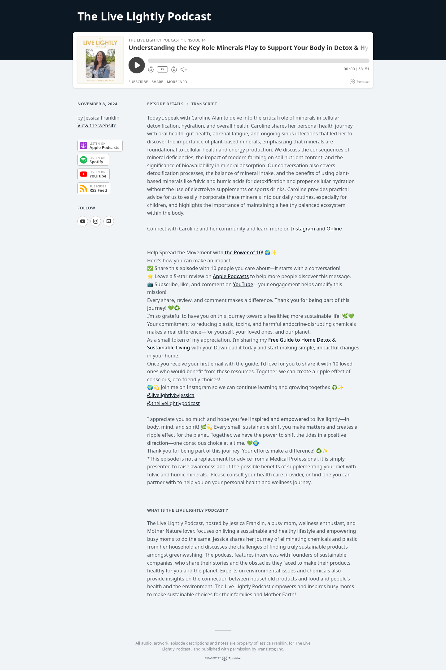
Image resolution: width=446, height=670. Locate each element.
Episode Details (165, 104)
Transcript (204, 104)
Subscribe (138, 81)
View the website (96, 125)
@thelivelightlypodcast (173, 403)
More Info (177, 81)
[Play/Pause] (100, 60)
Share (157, 81)
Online (334, 228)
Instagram (303, 228)
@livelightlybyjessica (171, 395)
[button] (258, 61)
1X (162, 69)
